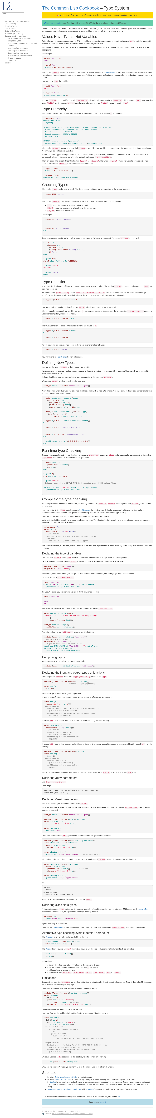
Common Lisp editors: (54, 23)
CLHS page (62, 357)
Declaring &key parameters (18, 48)
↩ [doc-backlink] (119, 1097)
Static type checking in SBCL (66, 1077)
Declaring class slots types (18, 53)
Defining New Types (12, 31)
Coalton (53, 1082)
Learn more (133, 15)
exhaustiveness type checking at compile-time (64, 1089)
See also (8, 63)
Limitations (12, 60)
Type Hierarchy (10, 24)
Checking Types (11, 26)
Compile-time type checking (15, 36)
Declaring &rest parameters (18, 51)
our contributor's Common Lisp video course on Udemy (72, 1114)
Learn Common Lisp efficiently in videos (83, 15)
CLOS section (84, 510)
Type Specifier (10, 29)
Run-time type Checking (14, 33)
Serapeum (50, 937)
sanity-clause (58, 927)
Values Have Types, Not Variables (17, 21)
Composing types (14, 41)
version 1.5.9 (143, 909)
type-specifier (110, 72)
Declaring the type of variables (19, 38)
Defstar (48, 949)
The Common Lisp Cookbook (70, 8)
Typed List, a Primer (62, 1079)
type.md (103, 1102)
